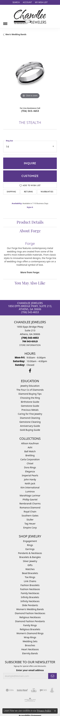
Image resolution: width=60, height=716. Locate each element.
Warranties (47, 192)
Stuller (30, 519)
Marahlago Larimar (30, 495)
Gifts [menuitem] (30, 565)
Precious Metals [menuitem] (29, 409)
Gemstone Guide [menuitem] (30, 405)
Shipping (11, 192)
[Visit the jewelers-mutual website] (22, 690)
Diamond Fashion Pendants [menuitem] (30, 621)
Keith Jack (30, 483)
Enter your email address (30, 670)
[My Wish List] (41, 2)
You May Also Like (30, 283)
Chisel (30, 463)
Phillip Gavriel (30, 499)
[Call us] (30, 341)
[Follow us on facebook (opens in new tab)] (30, 371)
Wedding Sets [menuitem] (30, 641)
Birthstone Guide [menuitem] (30, 401)
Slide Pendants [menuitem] (30, 605)
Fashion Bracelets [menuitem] (29, 585)
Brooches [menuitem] (30, 645)
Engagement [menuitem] (30, 541)
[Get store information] (30, 345)
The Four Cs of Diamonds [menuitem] (30, 389)
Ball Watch (30, 451)
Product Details (30, 223)
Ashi (30, 447)
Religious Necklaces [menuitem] (30, 617)
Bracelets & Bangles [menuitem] (30, 557)
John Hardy (30, 479)
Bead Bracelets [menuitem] (30, 573)
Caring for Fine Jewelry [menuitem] (30, 413)
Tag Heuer (30, 523)
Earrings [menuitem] (29, 549)
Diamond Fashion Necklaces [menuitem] (30, 613)
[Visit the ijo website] (43, 690)
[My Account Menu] (27, 2)
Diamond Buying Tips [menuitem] (29, 393)
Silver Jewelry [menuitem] (30, 561)
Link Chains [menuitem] (30, 581)
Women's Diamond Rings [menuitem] (30, 633)
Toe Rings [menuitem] (30, 577)
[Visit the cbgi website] (33, 690)
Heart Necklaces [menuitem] (30, 649)
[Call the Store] (30, 337)
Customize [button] (30, 176)
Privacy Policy (44, 710)
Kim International (29, 487)
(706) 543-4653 (30, 111)
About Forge (30, 231)
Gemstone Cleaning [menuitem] (30, 421)
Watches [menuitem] (30, 569)
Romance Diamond (30, 507)
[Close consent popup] (55, 711)
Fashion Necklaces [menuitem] (30, 589)
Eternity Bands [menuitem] (30, 653)
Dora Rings (30, 467)
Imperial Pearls (30, 475)
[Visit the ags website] (30, 699)
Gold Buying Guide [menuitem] (30, 429)
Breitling (30, 455)
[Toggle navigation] (5, 22)
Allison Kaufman (30, 443)
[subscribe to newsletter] (52, 676)
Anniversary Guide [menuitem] (30, 425)
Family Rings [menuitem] (30, 625)
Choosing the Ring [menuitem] (30, 397)
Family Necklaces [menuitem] (30, 593)
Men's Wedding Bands (15, 34)
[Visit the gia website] (10, 690)
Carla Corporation (30, 459)
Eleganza (30, 471)
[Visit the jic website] (52, 690)
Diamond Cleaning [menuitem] (30, 417)
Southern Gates (30, 515)
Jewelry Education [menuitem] (30, 385)
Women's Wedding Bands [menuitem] (30, 609)
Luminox (30, 491)
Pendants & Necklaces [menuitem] (30, 553)
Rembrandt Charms (29, 503)
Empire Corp (30, 527)
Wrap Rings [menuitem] (30, 637)
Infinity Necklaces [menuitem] (30, 601)
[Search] (16, 2)
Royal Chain (30, 511)
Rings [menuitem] (30, 545)
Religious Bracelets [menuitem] (30, 629)
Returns (28, 192)
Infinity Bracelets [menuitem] (30, 597)
